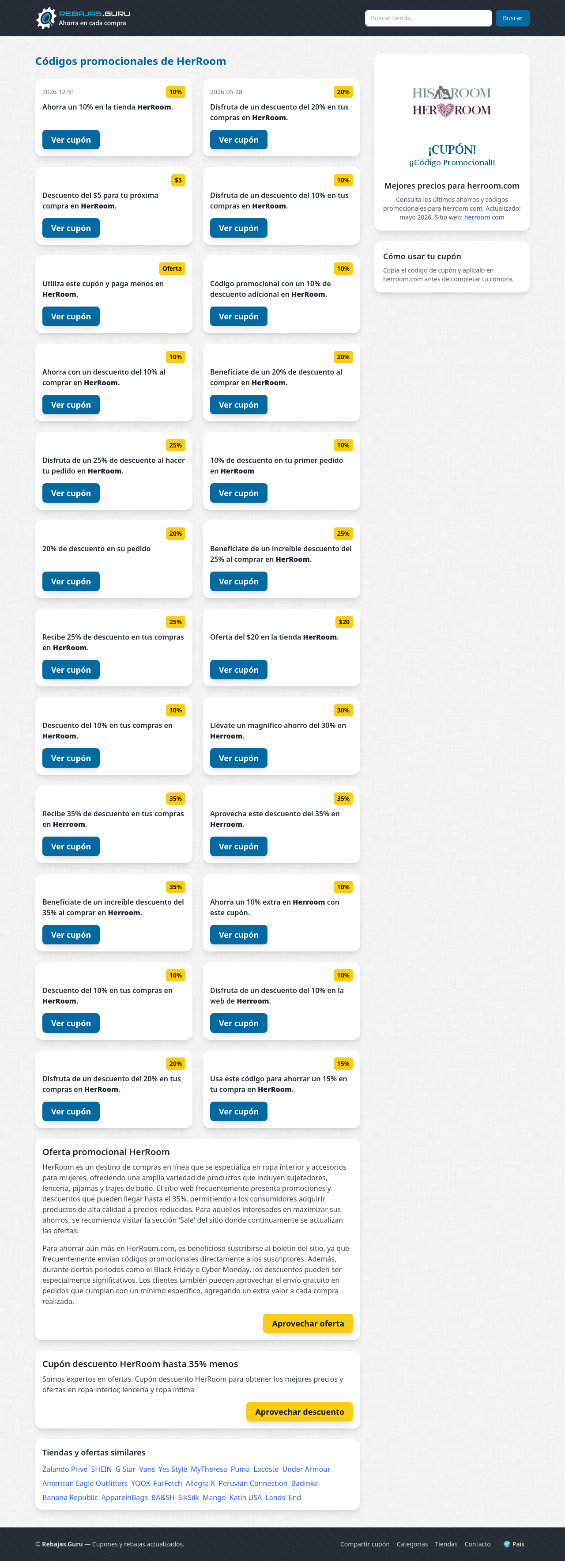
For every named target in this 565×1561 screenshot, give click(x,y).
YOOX (140, 1483)
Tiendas (446, 1544)
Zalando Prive (64, 1469)
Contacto (478, 1544)
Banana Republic (70, 1497)
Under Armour (306, 1469)
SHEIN (101, 1469)
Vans (147, 1469)
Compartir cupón (365, 1544)
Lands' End (283, 1497)
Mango (214, 1497)
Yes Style (172, 1469)
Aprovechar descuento (299, 1411)
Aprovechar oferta (308, 1323)
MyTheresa (209, 1469)
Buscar (513, 18)
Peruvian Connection (252, 1483)
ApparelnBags (125, 1497)
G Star (126, 1469)
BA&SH (163, 1497)
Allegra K (200, 1483)
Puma (240, 1469)
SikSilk (188, 1497)
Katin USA (246, 1497)
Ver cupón (71, 139)
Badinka (304, 1483)
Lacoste (266, 1469)
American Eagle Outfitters (85, 1483)
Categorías (412, 1544)
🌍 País (513, 1544)
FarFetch (168, 1483)
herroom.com (484, 217)
